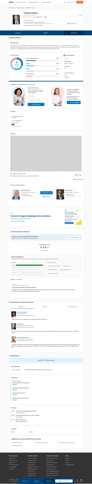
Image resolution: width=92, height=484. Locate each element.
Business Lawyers (50, 460)
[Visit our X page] (72, 480)
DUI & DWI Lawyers (50, 465)
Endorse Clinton (73, 307)
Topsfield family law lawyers (17, 446)
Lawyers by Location (21, 2)
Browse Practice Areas (13, 465)
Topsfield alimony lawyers (16, 442)
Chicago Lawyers (31, 462)
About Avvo (67, 458)
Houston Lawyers (31, 465)
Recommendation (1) (65, 270)
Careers (67, 460)
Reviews (46, 33)
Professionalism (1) (53, 270)
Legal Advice (11, 462)
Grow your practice (71, 2)
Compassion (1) (67, 266)
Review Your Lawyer (13, 460)
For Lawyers (11, 469)
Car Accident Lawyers (51, 469)
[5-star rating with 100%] (28, 265)
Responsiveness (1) (53, 273)
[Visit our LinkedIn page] (77, 480)
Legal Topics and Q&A (47, 2)
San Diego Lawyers (32, 475)
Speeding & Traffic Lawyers (52, 475)
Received (22, 307)
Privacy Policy (19, 479)
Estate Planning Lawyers (52, 467)
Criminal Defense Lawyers (52, 462)
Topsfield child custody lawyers (41, 442)
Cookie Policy (26, 479)
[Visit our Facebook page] (68, 480)
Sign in (79, 2)
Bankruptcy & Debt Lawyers (52, 458)
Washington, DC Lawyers (33, 467)
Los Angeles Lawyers (32, 460)
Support (67, 462)
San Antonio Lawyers (32, 473)
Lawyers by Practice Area (34, 2)
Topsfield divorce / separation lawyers (67, 442)
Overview (18, 33)
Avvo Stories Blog (12, 467)
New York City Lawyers (32, 458)
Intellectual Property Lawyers (53, 473)
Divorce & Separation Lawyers (53, 471)
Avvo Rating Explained (69, 465)
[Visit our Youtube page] (81, 480)
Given (46, 307)
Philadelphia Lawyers (32, 469)
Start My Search (36, 104)
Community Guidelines (35, 479)
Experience (74, 33)
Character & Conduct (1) (54, 266)
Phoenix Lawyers (31, 471)
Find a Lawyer (12, 458)
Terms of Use (11, 479)
